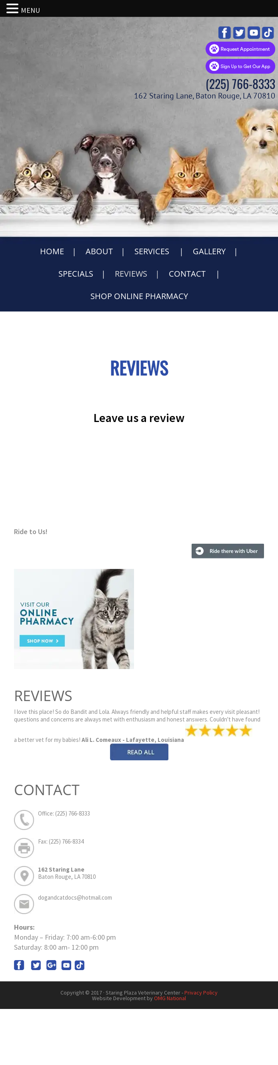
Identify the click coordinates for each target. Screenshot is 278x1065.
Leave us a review (139, 417)
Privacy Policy (201, 992)
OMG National (170, 998)
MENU (30, 10)
